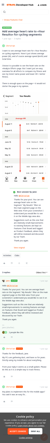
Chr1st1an (10, 45)
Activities (7, 255)
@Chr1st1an (24, 195)
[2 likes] (12, 332)
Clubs (17, 255)
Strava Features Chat (13, 20)
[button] (3, 5)
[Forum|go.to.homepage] (19, 5)
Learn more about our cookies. (31, 425)
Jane (8, 280)
